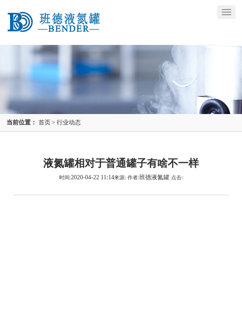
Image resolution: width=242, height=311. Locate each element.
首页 (44, 122)
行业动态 (69, 122)
